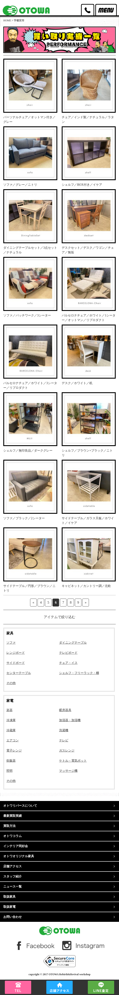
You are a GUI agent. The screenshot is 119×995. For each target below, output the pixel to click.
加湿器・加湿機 (70, 720)
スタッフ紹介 (12, 876)
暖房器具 (65, 710)
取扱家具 (9, 896)
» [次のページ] (86, 602)
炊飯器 (11, 760)
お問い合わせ (12, 917)
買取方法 (9, 826)
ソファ (11, 642)
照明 (9, 770)
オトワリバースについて (20, 805)
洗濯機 (63, 730)
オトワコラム (12, 836)
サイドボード (15, 663)
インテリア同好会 (15, 846)
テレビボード (68, 652)
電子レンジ (14, 750)
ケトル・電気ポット (73, 760)
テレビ (63, 740)
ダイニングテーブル (73, 642)
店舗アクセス (12, 866)
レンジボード (15, 652)
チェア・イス (68, 663)
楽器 (9, 710)
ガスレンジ (66, 750)
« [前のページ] (33, 602)
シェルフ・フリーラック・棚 (79, 673)
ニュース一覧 (12, 886)
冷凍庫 (11, 720)
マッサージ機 (68, 770)
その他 (11, 683)
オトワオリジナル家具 (18, 856)
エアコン (12, 740)
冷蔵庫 (11, 730)
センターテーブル (18, 673)
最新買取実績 (12, 815)
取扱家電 (9, 906)
